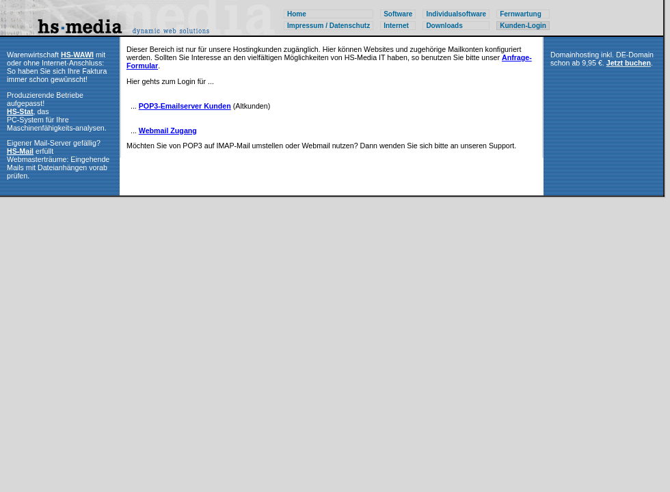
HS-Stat (20, 111)
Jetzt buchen (628, 63)
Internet (396, 25)
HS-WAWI (77, 55)
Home (296, 14)
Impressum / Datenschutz (328, 25)
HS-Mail (20, 151)
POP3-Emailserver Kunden (185, 106)
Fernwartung (520, 14)
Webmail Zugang (168, 130)
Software (398, 14)
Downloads (444, 25)
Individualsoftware (456, 14)
